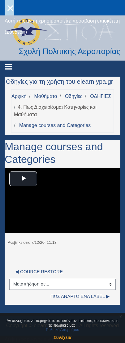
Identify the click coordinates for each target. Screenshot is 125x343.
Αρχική (19, 96)
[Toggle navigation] (8, 67)
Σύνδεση (15, 32)
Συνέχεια (62, 337)
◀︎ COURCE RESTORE (39, 271)
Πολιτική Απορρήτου (62, 330)
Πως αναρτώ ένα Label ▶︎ (80, 296)
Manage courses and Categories (55, 125)
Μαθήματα (45, 96)
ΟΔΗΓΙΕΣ (100, 96)
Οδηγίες (74, 96)
